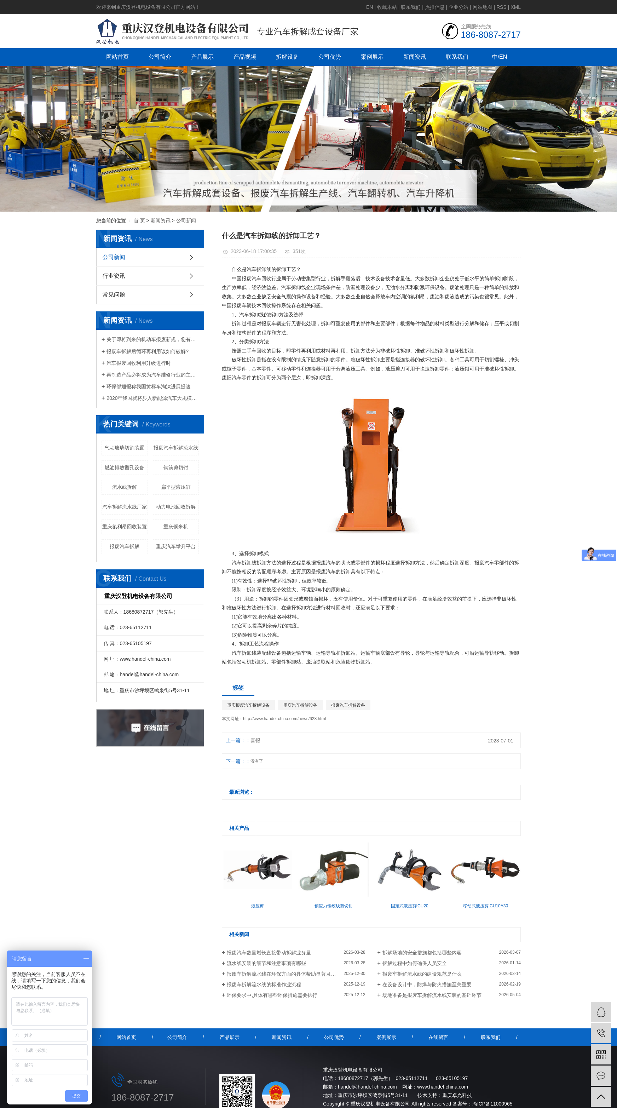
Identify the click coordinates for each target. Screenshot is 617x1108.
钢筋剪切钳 (175, 467)
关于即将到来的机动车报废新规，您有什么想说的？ (152, 339)
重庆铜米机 (175, 526)
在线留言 (438, 1037)
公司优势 (329, 57)
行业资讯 (114, 276)
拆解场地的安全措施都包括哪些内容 (422, 952)
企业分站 (458, 7)
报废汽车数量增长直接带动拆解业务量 (269, 952)
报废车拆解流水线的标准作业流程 (264, 984)
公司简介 (160, 57)
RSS (501, 7)
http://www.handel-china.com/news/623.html (284, 718)
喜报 (255, 740)
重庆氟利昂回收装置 (124, 526)
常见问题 (114, 295)
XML (516, 7)
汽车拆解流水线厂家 (124, 507)
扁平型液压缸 (176, 487)
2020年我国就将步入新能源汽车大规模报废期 (152, 398)
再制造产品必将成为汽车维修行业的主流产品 (152, 375)
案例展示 (372, 57)
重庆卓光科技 (457, 1095)
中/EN (499, 57)
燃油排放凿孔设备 (124, 467)
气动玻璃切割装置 (124, 447)
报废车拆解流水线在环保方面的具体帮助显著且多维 (284, 974)
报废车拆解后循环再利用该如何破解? (147, 351)
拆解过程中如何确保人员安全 (414, 963)
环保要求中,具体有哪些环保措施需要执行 (272, 995)
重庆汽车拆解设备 (300, 705)
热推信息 (435, 7)
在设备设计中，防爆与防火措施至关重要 (427, 984)
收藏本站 (387, 7)
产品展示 (202, 57)
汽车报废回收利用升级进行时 (138, 363)
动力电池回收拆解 (176, 507)
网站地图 (482, 7)
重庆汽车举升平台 (176, 546)
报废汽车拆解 (124, 546)
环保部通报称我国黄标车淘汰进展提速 (148, 386)
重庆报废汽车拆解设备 (248, 705)
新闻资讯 (414, 57)
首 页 (139, 220)
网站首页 (117, 57)
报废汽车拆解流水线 (176, 447)
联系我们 (411, 7)
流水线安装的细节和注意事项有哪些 (266, 963)
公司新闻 (186, 220)
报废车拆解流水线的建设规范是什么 (422, 974)
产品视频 (244, 57)
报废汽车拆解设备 (348, 705)
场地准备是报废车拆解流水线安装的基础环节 (432, 995)
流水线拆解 (124, 487)
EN (369, 7)
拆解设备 (287, 57)
